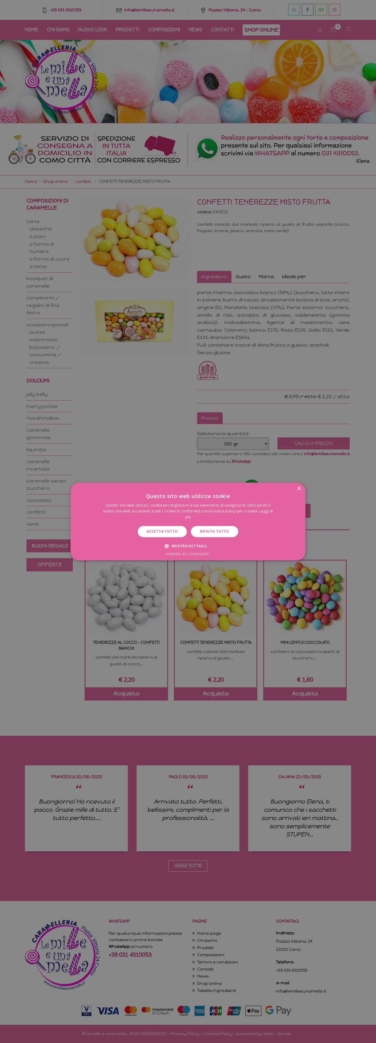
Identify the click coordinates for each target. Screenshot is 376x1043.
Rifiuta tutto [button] (214, 531)
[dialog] (188, 521)
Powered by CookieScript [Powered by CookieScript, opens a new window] (188, 554)
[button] (188, 546)
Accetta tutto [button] (162, 531)
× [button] (299, 489)
